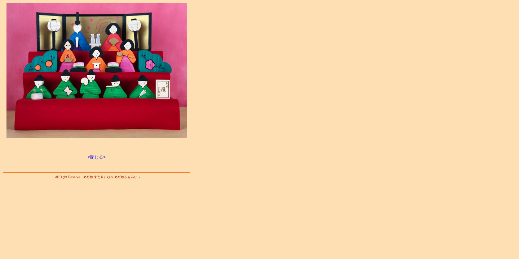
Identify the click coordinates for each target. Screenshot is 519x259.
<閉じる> (97, 157)
